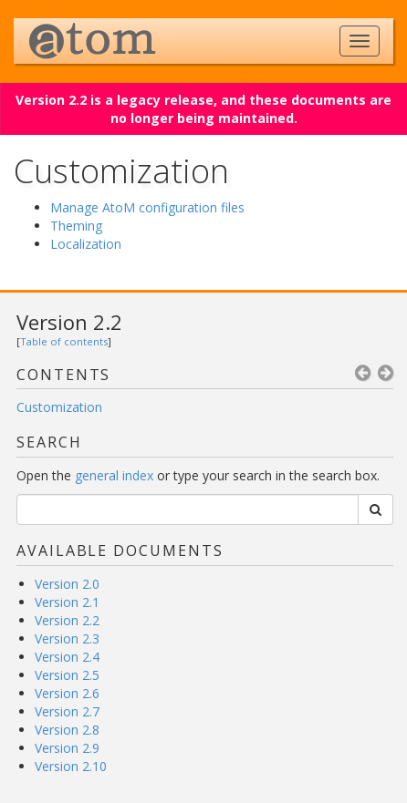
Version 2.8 (67, 729)
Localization (85, 243)
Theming (76, 225)
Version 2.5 (67, 675)
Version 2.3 (67, 638)
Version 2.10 (71, 766)
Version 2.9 (67, 748)
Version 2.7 (67, 711)
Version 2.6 (67, 693)
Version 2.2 (69, 321)
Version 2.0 (67, 583)
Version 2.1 (67, 602)
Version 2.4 (67, 656)
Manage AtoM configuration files (147, 207)
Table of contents (64, 341)
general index (114, 475)
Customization (59, 407)
